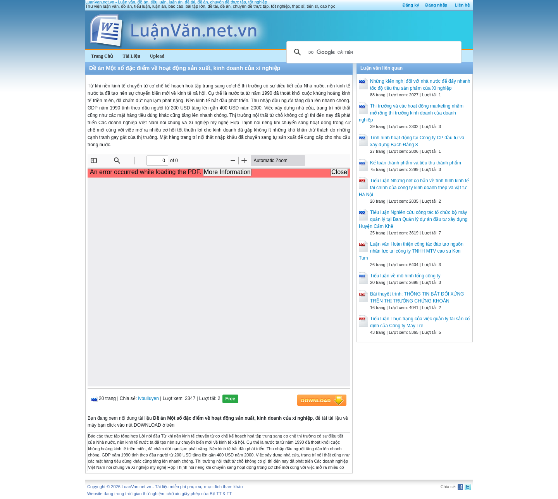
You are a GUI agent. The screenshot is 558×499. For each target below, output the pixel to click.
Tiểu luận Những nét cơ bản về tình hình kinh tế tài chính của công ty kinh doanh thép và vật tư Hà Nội (414, 187)
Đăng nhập (436, 5)
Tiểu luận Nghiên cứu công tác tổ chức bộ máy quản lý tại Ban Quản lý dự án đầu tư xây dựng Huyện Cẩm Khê (413, 219)
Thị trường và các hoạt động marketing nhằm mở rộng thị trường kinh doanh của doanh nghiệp (411, 113)
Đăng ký (411, 5)
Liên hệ (462, 5)
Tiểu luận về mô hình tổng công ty (405, 276)
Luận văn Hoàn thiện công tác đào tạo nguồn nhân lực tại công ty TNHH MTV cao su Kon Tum (411, 251)
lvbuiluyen (148, 398)
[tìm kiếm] (372, 52)
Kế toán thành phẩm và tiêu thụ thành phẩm (415, 163)
